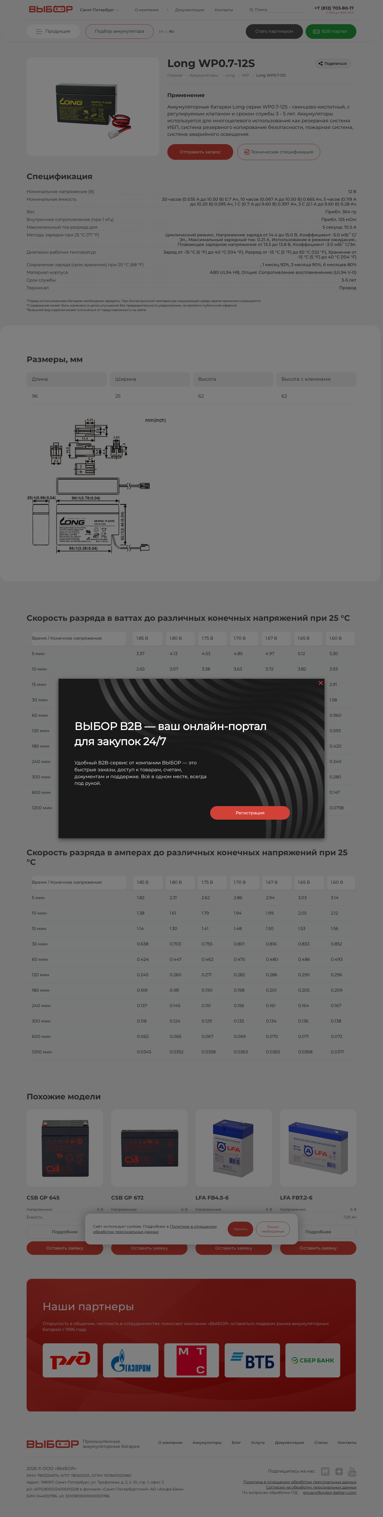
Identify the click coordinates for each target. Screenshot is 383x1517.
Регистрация (250, 812)
